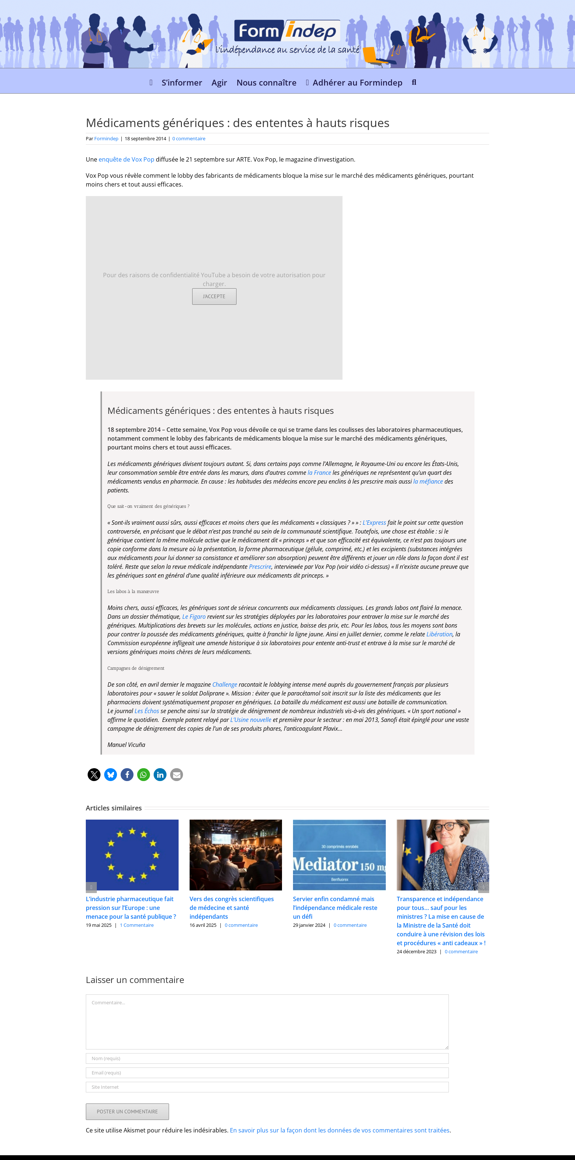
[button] (414, 80)
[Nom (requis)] (267, 1058)
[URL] (267, 1087)
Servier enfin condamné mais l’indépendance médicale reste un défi (335, 908)
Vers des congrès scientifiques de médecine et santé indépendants (232, 908)
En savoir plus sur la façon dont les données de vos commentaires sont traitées (340, 1130)
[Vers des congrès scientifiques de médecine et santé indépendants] (236, 824)
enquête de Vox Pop (126, 159)
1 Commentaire (137, 925)
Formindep (106, 138)
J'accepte (214, 296)
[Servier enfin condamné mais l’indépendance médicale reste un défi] (339, 824)
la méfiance (428, 481)
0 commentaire (188, 138)
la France (320, 473)
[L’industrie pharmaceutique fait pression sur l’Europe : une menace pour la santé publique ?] (132, 824)
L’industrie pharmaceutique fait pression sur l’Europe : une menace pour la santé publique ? (131, 908)
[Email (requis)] (267, 1072)
